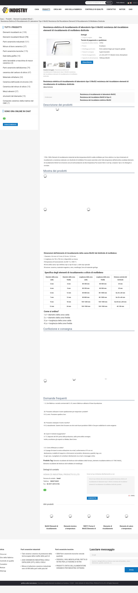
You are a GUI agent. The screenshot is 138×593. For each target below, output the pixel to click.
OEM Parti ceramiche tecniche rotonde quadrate (70, 555)
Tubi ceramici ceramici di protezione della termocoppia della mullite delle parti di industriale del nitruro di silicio (37, 555)
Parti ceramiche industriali (13, 42)
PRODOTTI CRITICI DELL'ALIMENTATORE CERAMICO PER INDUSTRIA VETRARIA (71, 567)
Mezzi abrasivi (8, 91)
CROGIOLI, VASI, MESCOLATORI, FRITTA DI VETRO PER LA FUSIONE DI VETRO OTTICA (71, 561)
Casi (130, 9)
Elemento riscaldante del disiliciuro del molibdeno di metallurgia (62, 463)
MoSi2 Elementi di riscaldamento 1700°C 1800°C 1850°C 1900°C (51, 527)
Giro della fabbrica (73, 9)
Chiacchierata (87, 62)
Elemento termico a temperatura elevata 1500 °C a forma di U (70, 527)
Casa (37, 9)
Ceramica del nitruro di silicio (15, 87)
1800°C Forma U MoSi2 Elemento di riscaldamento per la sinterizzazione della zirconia (89, 527)
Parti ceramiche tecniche (13, 51)
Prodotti (46, 9)
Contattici (111, 9)
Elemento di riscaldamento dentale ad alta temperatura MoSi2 (107, 527)
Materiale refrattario (11, 77)
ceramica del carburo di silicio (15, 72)
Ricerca (108, 3)
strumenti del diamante (12, 96)
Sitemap (3, 571)
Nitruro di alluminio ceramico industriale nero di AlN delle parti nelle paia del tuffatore (36, 567)
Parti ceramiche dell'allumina (14, 68)
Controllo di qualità (94, 9)
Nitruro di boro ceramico (13, 46)
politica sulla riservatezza (29, 583)
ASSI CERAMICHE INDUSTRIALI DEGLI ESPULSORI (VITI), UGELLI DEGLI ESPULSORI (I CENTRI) (36, 561)
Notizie (122, 9)
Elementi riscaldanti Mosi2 (22, 19)
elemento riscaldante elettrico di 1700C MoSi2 (107, 460)
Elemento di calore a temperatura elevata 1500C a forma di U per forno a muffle (126, 527)
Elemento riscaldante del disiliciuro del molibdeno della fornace (72, 460)
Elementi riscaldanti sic (12, 32)
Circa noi (57, 9)
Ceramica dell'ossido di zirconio (16, 82)
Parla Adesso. (120, 2)
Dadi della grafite (10, 56)
